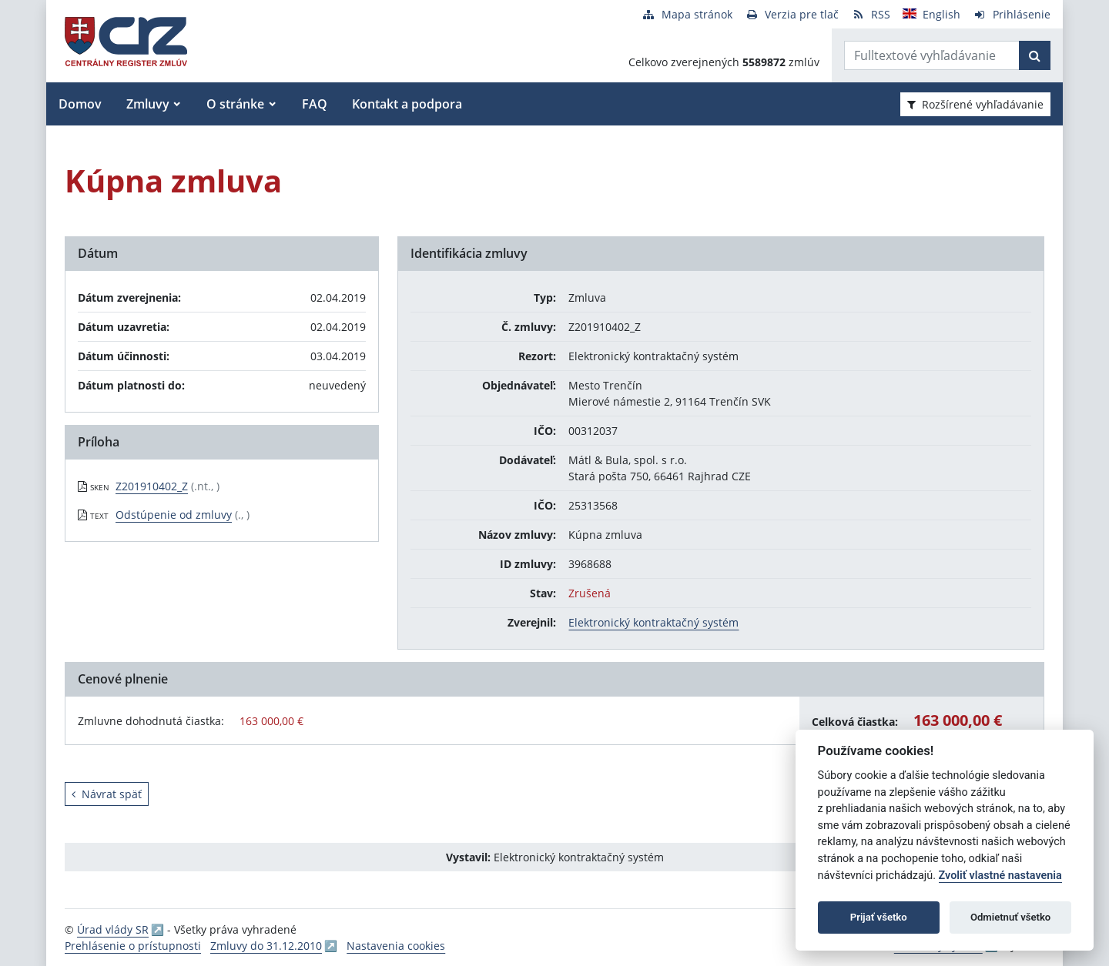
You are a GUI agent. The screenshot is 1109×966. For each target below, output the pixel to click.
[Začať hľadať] (1034, 55)
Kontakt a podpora (407, 103)
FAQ (314, 103)
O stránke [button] (235, 103)
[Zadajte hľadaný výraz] (932, 55)
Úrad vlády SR (113, 929)
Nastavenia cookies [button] (396, 945)
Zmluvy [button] (147, 103)
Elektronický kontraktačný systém (653, 622)
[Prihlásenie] (1011, 14)
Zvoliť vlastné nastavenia (1000, 875)
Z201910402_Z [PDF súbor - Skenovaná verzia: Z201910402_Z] (152, 486)
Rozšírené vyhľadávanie (975, 104)
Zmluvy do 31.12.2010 (266, 945)
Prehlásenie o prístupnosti (133, 945)
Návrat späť (107, 794)
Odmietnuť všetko (1010, 917)
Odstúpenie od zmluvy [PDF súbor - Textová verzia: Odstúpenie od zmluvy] (174, 514)
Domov (80, 103)
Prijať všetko (878, 917)
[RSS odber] (870, 14)
